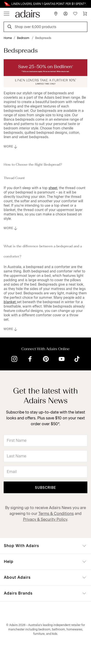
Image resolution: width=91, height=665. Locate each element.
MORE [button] (11, 147)
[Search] (10, 27)
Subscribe (45, 488)
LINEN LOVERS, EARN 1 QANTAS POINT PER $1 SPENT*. (48, 4)
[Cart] (85, 13)
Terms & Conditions (56, 513)
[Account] (65, 13)
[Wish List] (75, 13)
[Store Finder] (55, 13)
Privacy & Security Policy (45, 519)
